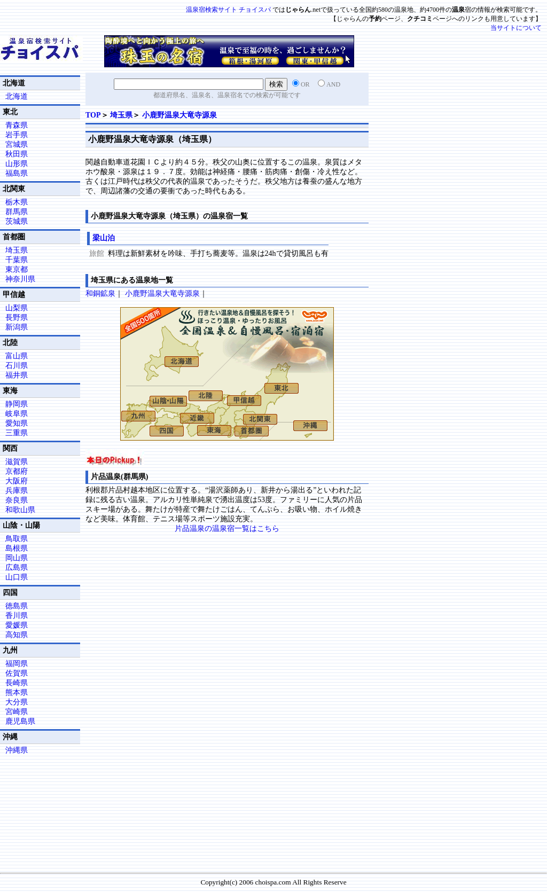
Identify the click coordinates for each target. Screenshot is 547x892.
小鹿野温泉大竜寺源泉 (179, 115)
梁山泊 (103, 238)
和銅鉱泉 (100, 293)
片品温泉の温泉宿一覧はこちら (227, 529)
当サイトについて (516, 28)
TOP (93, 115)
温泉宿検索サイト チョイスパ (228, 9)
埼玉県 (121, 115)
